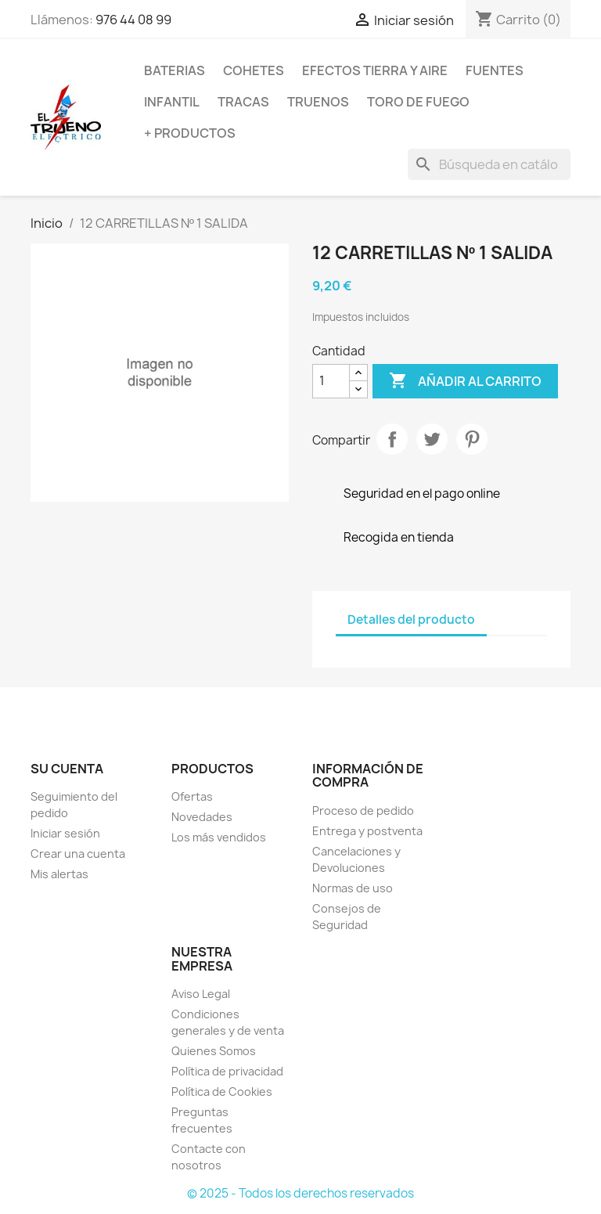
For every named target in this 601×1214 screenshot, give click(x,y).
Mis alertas (59, 873)
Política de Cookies (221, 1091)
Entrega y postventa (367, 830)
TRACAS (243, 101)
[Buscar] (489, 164)
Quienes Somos (213, 1050)
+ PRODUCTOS (190, 133)
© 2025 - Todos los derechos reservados (300, 1193)
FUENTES (495, 70)
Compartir (392, 439)
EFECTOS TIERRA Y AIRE (375, 70)
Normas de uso (352, 888)
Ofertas (192, 796)
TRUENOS (318, 101)
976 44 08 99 (133, 19)
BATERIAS (174, 70)
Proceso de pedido (363, 810)
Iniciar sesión (65, 833)
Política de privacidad (227, 1071)
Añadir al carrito (465, 381)
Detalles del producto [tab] (411, 619)
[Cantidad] (331, 381)
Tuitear (432, 439)
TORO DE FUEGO (418, 101)
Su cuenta (67, 768)
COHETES (253, 70)
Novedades (201, 816)
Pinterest (472, 439)
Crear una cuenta (78, 853)
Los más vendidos (218, 837)
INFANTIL (172, 101)
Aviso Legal (200, 993)
